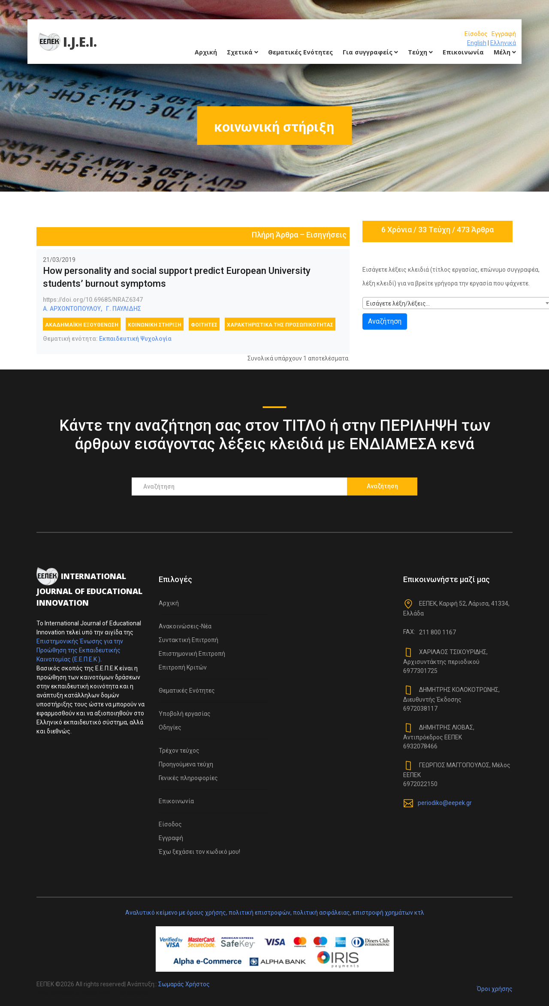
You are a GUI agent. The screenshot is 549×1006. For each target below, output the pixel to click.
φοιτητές (204, 325)
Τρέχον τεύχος (179, 750)
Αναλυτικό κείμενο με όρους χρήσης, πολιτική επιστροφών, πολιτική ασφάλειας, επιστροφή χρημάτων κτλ (274, 912)
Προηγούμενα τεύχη (186, 764)
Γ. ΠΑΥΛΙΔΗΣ (123, 308)
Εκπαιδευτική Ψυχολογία (135, 338)
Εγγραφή (504, 33)
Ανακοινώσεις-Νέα (185, 626)
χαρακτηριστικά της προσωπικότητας (280, 325)
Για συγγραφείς (370, 52)
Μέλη (505, 52)
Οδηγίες (170, 727)
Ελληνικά (503, 42)
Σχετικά (242, 52)
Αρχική (206, 52)
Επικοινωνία (463, 52)
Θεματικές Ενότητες (300, 52)
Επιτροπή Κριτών (183, 667)
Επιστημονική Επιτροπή (192, 653)
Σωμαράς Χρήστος (184, 984)
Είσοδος (476, 33)
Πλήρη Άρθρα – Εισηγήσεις (299, 234)
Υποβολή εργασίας (185, 713)
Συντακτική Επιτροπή (188, 640)
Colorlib (137, 993)
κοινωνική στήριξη (154, 325)
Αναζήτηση (384, 321)
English (476, 42)
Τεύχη (420, 52)
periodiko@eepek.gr (445, 802)
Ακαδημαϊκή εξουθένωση (81, 325)
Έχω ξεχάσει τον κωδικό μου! (199, 851)
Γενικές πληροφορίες (188, 778)
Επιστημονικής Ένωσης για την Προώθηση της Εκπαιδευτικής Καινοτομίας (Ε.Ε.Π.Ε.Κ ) (79, 650)
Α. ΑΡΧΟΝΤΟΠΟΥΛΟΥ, (72, 308)
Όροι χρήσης (495, 988)
